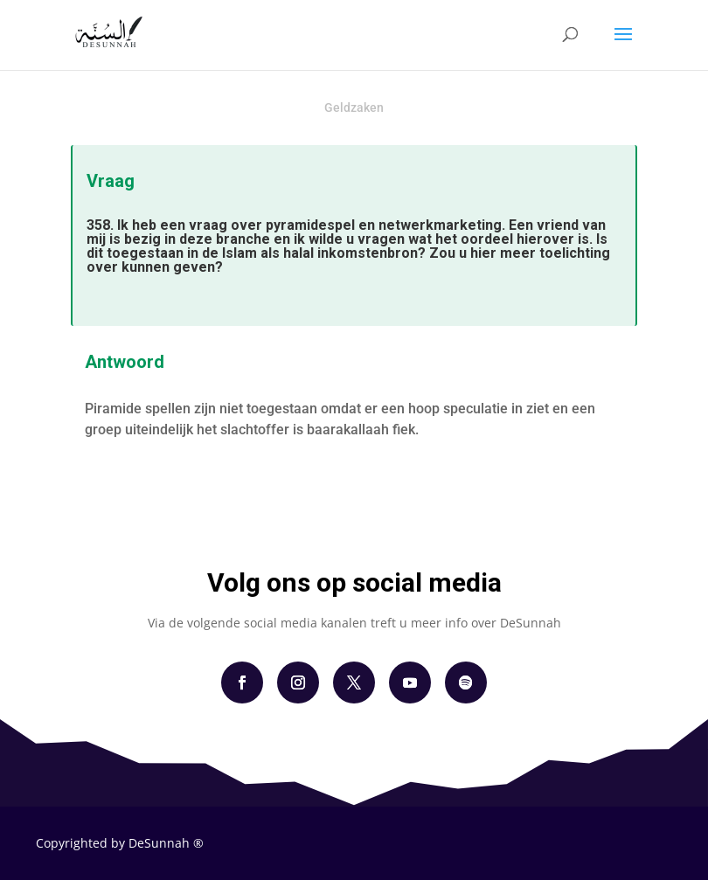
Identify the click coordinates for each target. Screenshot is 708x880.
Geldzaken (354, 107)
